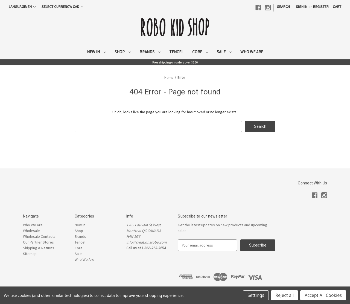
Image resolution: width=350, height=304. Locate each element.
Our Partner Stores (38, 242)
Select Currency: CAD (62, 6)
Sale (224, 51)
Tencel (176, 51)
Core (200, 51)
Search (283, 6)
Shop (123, 51)
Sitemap (30, 253)
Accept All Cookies (323, 295)
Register (321, 6)
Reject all (284, 295)
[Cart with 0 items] (337, 6)
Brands (150, 51)
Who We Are (251, 51)
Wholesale (31, 230)
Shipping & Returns (38, 247)
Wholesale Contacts (39, 236)
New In (96, 51)
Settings (255, 295)
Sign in (301, 6)
